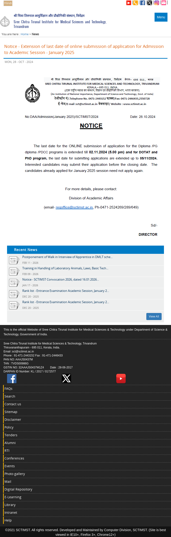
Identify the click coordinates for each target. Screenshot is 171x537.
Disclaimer (12, 419)
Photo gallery (14, 473)
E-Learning (12, 497)
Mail (7, 481)
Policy (8, 427)
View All (154, 316)
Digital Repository (18, 489)
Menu (161, 17)
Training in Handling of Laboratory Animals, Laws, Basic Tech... (65, 268)
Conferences (14, 458)
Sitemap (10, 412)
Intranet (10, 512)
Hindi (8, 3)
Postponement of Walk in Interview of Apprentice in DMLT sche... (67, 257)
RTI (6, 450)
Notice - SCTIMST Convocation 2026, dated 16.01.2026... (60, 279)
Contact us (12, 404)
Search (9, 396)
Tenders (10, 435)
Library (10, 504)
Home (25, 34)
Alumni (10, 442)
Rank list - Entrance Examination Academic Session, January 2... (65, 291)
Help (8, 520)
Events (9, 466)
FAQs (8, 388)
